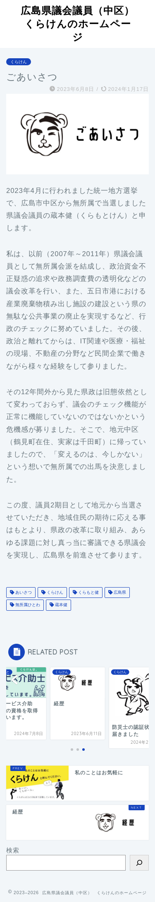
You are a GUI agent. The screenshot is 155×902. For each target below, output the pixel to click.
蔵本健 (60, 605)
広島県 (119, 592)
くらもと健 (88, 592)
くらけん (18, 61)
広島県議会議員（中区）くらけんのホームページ (77, 23)
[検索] (139, 863)
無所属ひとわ (27, 605)
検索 (12, 850)
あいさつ (23, 592)
